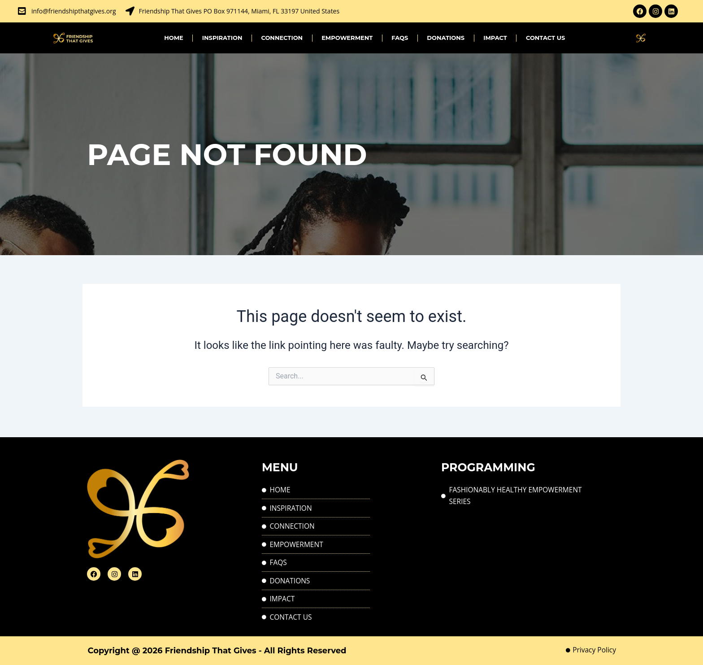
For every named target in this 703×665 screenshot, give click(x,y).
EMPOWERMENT (347, 37)
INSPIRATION (222, 37)
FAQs (399, 37)
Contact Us (545, 37)
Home (173, 37)
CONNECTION (282, 37)
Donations (445, 37)
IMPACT (495, 37)
